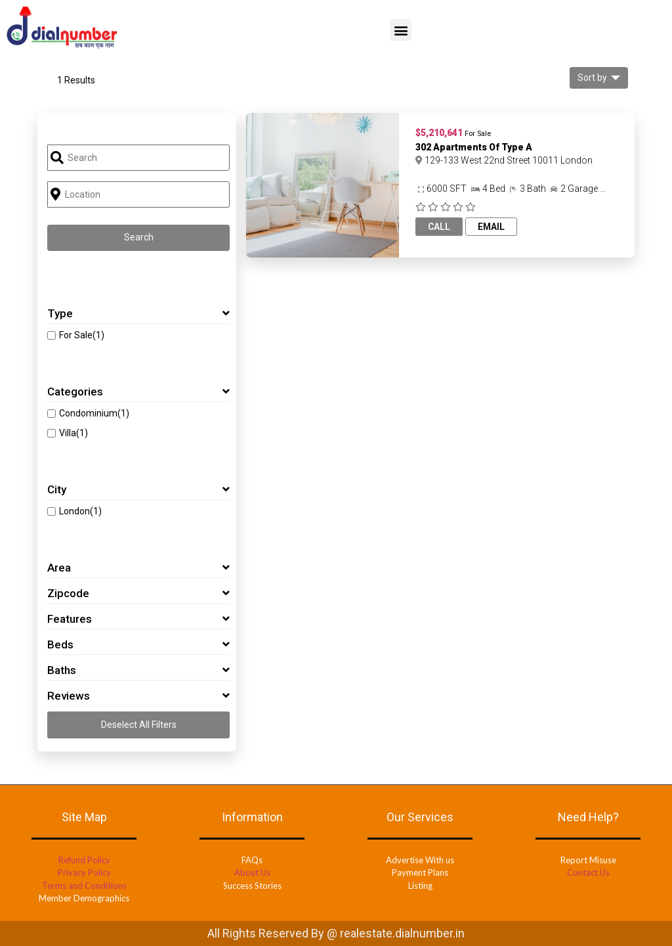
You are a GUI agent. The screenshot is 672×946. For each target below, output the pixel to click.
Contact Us (588, 872)
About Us (252, 872)
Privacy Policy (84, 872)
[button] (400, 30)
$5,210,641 (439, 132)
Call (439, 226)
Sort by (592, 77)
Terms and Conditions (84, 885)
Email (491, 226)
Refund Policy (84, 860)
